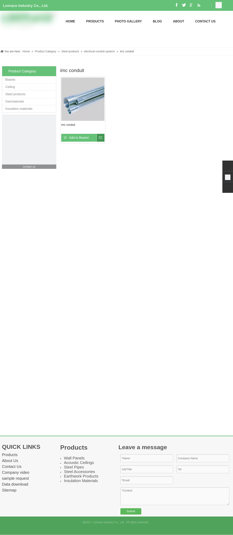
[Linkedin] (119, 529)
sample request (15, 478)
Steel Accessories (79, 471)
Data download (15, 484)
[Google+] (113, 529)
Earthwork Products (81, 476)
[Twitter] (126, 529)
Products (10, 455)
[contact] (29, 142)
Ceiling (10, 87)
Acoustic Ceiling (78, 462)
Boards (10, 79)
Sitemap (9, 490)
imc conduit (68, 124)
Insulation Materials (81, 481)
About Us (10, 460)
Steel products (15, 94)
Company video (15, 472)
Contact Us (11, 466)
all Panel (75, 458)
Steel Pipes (74, 467)
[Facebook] (106, 529)
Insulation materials (18, 108)
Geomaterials (14, 101)
